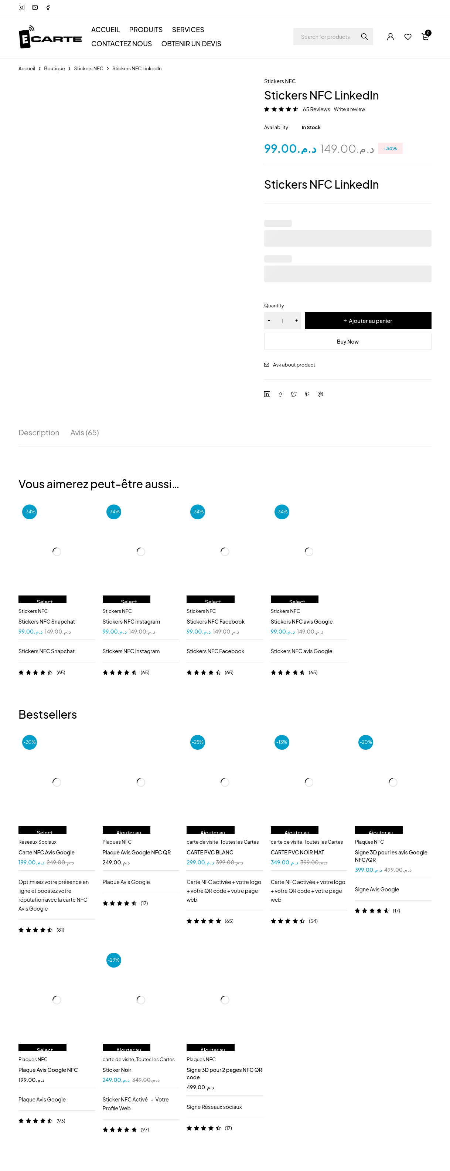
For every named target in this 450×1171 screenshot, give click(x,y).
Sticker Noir (117, 1069)
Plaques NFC (117, 842)
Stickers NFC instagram (131, 621)
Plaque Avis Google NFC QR (137, 852)
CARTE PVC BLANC (210, 852)
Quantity (274, 305)
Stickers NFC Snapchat (46, 621)
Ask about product (294, 365)
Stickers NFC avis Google (302, 621)
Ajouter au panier (370, 320)
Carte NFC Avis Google (46, 852)
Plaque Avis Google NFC (48, 1069)
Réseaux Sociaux (37, 842)
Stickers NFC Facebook (216, 621)
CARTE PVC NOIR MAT (297, 852)
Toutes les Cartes (239, 842)
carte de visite (202, 842)
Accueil (26, 68)
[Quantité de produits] (282, 320)
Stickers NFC (88, 68)
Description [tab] (38, 432)
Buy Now (347, 341)
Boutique (54, 68)
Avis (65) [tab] (85, 432)
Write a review (349, 109)
